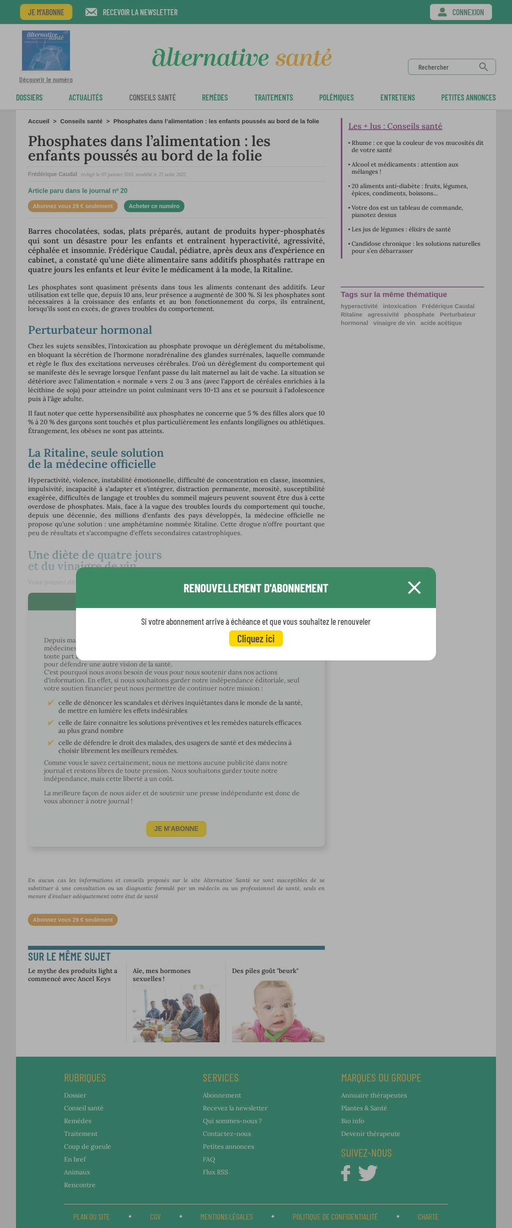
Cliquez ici (256, 638)
